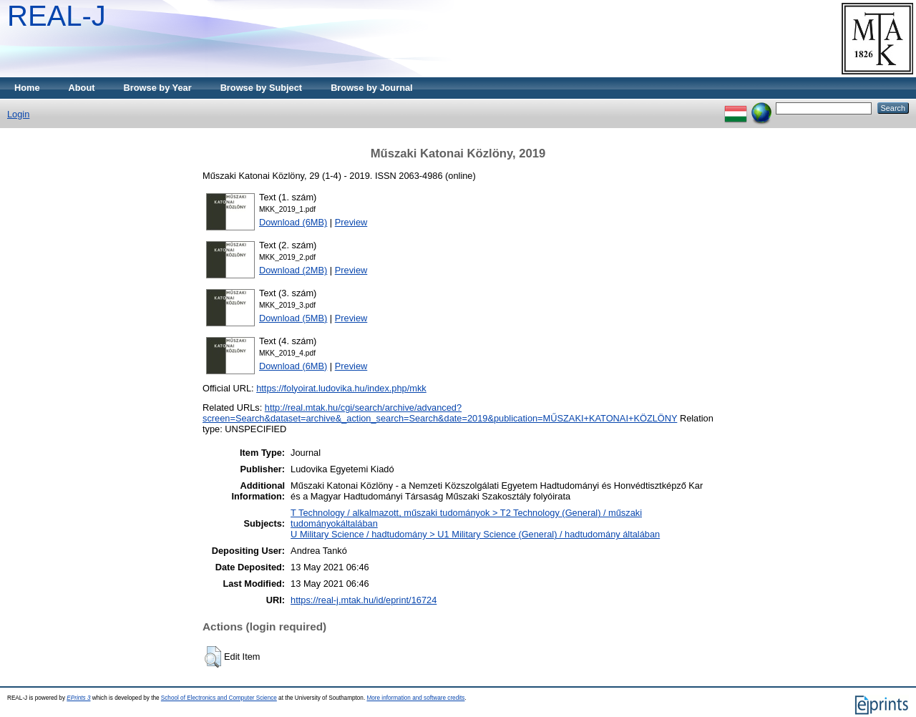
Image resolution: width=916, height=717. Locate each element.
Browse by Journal (372, 87)
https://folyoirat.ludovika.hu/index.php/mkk (341, 388)
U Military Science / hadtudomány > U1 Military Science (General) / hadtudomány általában (475, 534)
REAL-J (56, 15)
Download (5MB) (293, 318)
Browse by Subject (261, 87)
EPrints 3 (78, 698)
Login (18, 114)
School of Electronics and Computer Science (219, 698)
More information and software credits (415, 698)
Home (27, 87)
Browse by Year (158, 87)
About (82, 87)
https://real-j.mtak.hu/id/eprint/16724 (364, 600)
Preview (351, 222)
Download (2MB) (293, 270)
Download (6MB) (293, 222)
